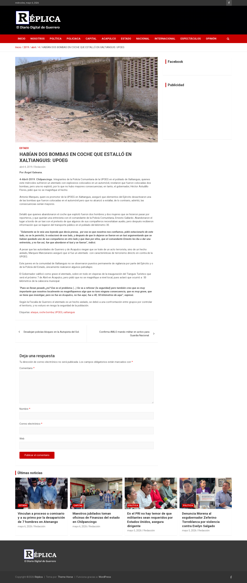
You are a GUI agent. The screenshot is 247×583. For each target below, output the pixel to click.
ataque (34, 312)
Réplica (39, 576)
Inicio (21, 38)
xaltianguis (69, 312)
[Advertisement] (197, 113)
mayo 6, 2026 (25, 526)
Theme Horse (65, 576)
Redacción (40, 167)
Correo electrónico (30, 423)
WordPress (105, 576)
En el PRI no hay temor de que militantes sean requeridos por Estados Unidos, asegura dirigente (150, 520)
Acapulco (109, 38)
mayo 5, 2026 (134, 530)
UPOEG (58, 312)
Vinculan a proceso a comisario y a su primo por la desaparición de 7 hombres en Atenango (41, 518)
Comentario (27, 368)
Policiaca (74, 38)
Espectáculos (191, 38)
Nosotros (37, 38)
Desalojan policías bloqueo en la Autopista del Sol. (51, 331)
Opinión (211, 38)
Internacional (165, 38)
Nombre (24, 408)
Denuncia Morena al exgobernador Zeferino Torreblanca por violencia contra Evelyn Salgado (201, 520)
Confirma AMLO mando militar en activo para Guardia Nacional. (124, 333)
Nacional (143, 38)
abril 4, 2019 (25, 167)
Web (21, 438)
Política (56, 38)
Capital (91, 38)
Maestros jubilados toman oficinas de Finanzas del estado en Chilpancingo (96, 518)
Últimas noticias (30, 473)
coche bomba (46, 312)
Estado (126, 38)
